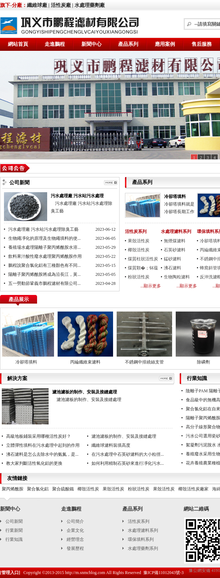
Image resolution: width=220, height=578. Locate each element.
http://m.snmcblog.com (85, 572)
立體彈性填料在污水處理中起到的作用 (43, 445)
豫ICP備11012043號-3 (163, 572)
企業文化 (75, 530)
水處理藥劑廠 (90, 5)
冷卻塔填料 (175, 196)
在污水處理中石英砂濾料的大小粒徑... (127, 454)
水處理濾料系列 (176, 231)
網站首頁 (18, 44)
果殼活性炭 (138, 240)
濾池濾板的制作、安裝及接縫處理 (123, 436)
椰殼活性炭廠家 (193, 488)
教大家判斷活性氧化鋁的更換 (34, 463)
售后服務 (202, 44)
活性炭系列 (136, 231)
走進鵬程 (55, 44)
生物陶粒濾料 (177, 276)
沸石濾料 (172, 267)
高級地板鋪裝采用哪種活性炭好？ (38, 436)
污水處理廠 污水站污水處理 (77, 195)
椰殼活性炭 (138, 249)
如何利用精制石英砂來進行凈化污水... (127, 463)
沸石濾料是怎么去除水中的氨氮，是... (42, 454)
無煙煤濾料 (174, 240)
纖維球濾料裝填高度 (110, 445)
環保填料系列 (141, 539)
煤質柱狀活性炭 (143, 258)
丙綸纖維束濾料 (86, 362)
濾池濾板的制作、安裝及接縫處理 (84, 391)
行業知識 (14, 539)
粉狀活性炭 (138, 276)
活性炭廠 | (62, 5)
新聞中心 (91, 44)
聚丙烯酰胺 (12, 488)
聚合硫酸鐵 (63, 488)
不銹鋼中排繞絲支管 (145, 362)
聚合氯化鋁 (38, 488)
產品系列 (128, 44)
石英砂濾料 (174, 249)
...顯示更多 (150, 285)
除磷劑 (204, 362)
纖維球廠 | (38, 5)
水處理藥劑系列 (143, 548)
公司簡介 (75, 521)
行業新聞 (14, 530)
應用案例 (165, 44)
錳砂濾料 (172, 258)
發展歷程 (75, 548)
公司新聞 (14, 521)
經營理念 (75, 539)
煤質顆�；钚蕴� (143, 269)
